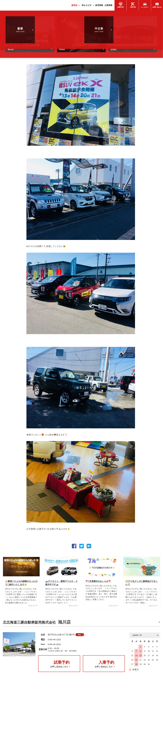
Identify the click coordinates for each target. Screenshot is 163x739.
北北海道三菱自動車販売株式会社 (37, 623)
